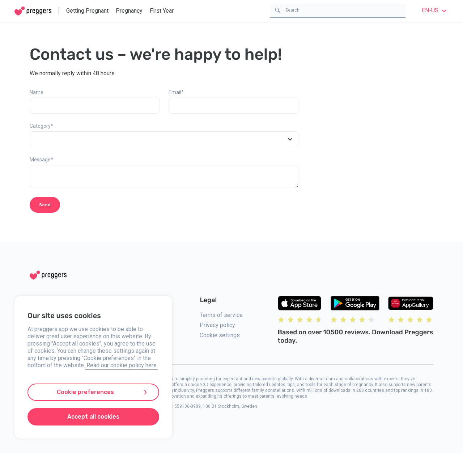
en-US (435, 10)
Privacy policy (217, 325)
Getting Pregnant (87, 10)
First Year (162, 10)
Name (36, 92)
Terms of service (221, 315)
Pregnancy (129, 10)
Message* (41, 159)
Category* (41, 126)
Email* (176, 92)
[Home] (32, 11)
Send (45, 204)
